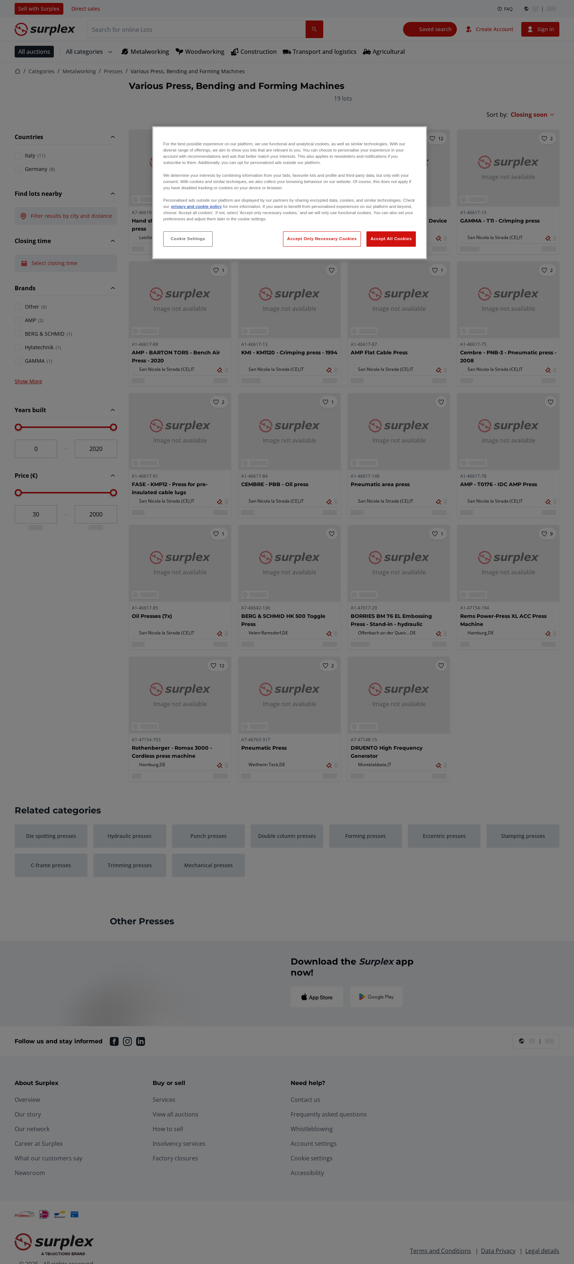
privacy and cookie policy (196, 206)
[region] (289, 192)
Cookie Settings (188, 238)
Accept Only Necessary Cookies (322, 238)
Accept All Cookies (391, 238)
